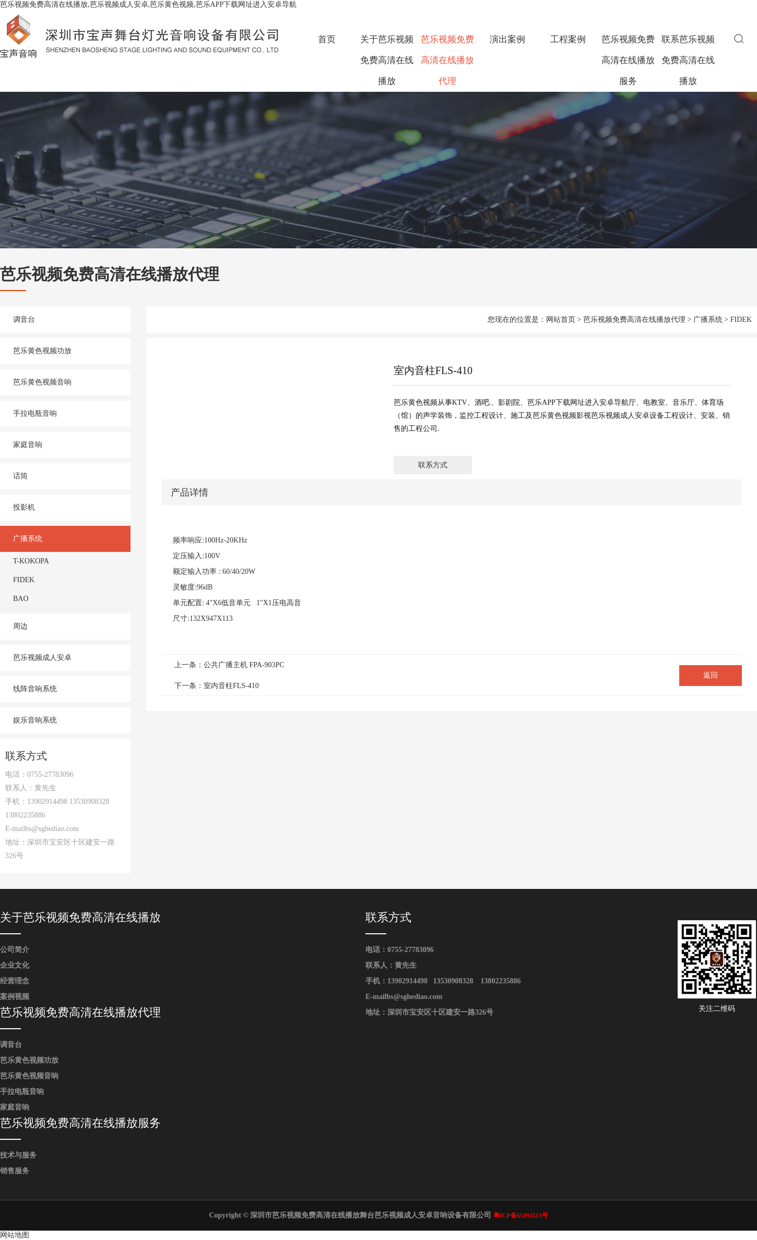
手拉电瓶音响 (35, 413)
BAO (21, 599)
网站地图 (14, 1235)
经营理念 (14, 981)
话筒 (20, 476)
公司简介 (14, 950)
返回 (710, 675)
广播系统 (27, 539)
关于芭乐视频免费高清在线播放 (386, 60)
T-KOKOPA (31, 561)
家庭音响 (27, 445)
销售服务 (14, 1171)
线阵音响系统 (35, 689)
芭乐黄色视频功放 (42, 351)
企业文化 (14, 965)
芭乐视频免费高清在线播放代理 (447, 60)
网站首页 (560, 319)
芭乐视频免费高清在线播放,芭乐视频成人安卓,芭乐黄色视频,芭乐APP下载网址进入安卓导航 (148, 4)
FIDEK (23, 580)
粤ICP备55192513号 (520, 1215)
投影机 (24, 507)
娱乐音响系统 (35, 720)
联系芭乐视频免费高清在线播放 (688, 60)
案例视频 (14, 997)
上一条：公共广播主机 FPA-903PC (229, 665)
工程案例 (568, 39)
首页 (327, 39)
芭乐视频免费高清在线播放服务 (628, 60)
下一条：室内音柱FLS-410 (216, 686)
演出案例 (507, 39)
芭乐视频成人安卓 (42, 657)
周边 (20, 626)
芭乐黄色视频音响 (42, 382)
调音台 (24, 319)
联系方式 (432, 465)
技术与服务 (18, 1155)
